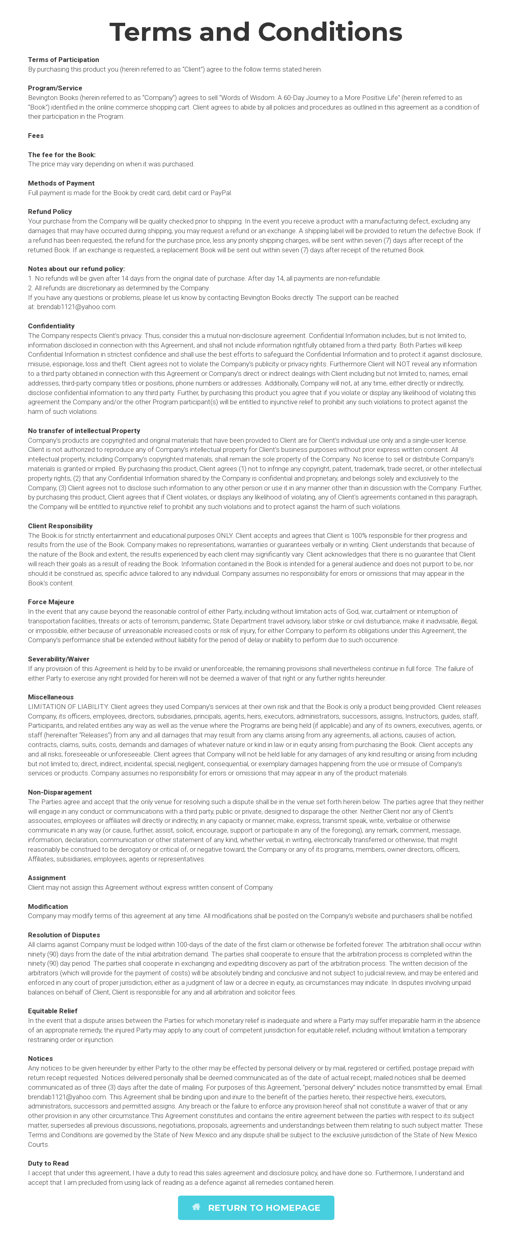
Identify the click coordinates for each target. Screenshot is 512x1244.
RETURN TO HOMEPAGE (256, 1207)
